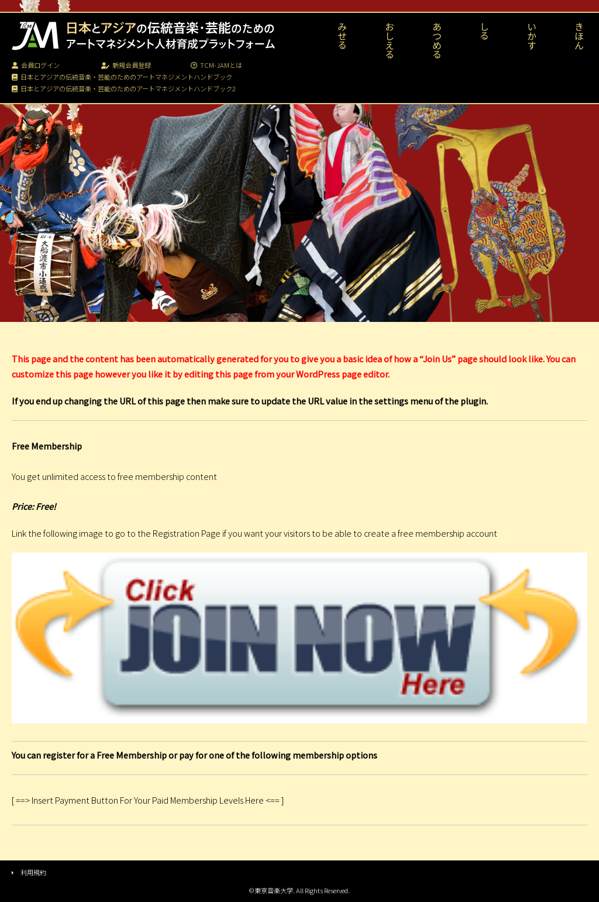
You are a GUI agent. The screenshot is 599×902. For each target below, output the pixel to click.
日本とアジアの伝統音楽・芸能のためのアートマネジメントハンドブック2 (124, 88)
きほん (579, 36)
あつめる (437, 40)
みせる (342, 36)
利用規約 (33, 872)
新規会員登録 (126, 65)
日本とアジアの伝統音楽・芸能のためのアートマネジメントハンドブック (122, 76)
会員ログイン (36, 65)
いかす (532, 36)
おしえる (390, 40)
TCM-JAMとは (216, 65)
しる (484, 31)
